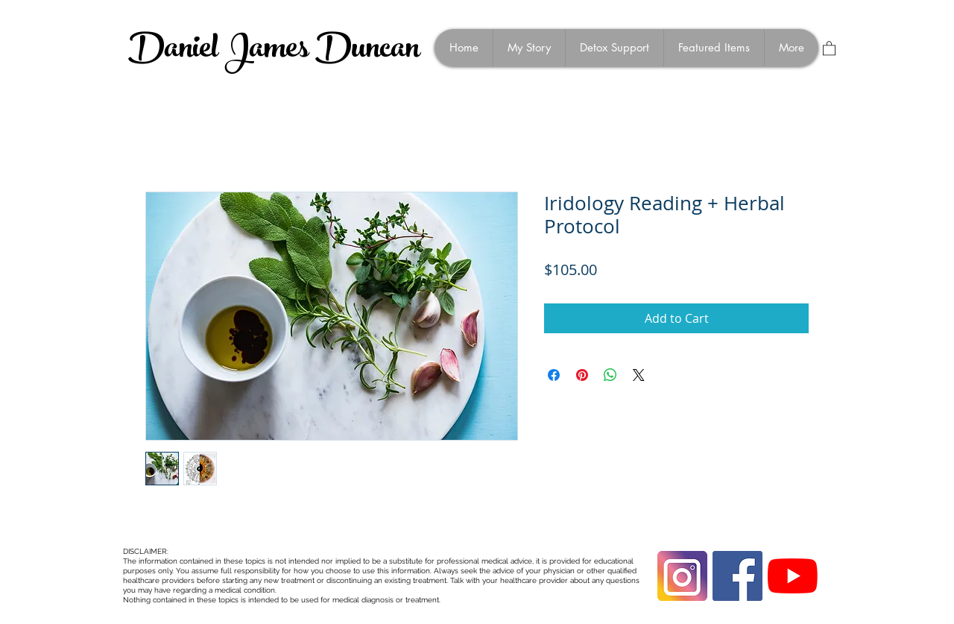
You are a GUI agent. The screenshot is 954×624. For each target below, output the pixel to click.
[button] (829, 47)
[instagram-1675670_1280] (682, 576)
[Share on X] (639, 375)
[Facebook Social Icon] (737, 576)
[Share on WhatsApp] (610, 375)
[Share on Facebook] (554, 375)
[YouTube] (793, 576)
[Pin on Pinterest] (582, 375)
